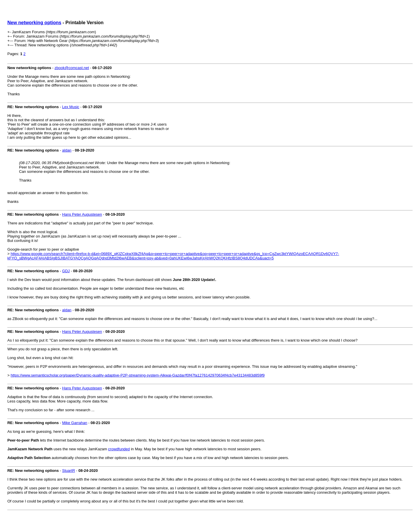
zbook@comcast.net (72, 68)
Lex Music (70, 107)
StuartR (68, 470)
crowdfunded (119, 449)
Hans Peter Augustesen (82, 214)
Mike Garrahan (74, 423)
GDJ (66, 271)
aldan (66, 150)
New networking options (34, 22)
